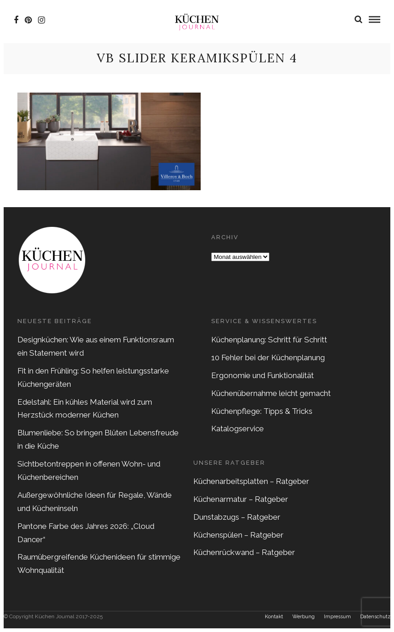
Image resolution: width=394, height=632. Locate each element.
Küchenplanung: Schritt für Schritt (269, 339)
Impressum (337, 617)
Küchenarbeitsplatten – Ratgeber (251, 481)
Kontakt (274, 617)
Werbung (303, 617)
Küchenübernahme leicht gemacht (271, 393)
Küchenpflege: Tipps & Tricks (261, 411)
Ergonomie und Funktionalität (262, 375)
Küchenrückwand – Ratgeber (244, 552)
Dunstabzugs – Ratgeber (236, 517)
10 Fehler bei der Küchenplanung (268, 357)
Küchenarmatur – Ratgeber (240, 499)
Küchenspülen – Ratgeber (238, 534)
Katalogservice (237, 428)
